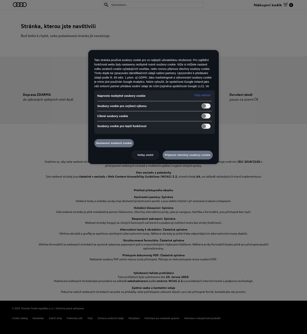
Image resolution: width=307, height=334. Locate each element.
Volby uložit (145, 154)
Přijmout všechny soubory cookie (188, 154)
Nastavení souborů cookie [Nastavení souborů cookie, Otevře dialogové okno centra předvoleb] (114, 143)
